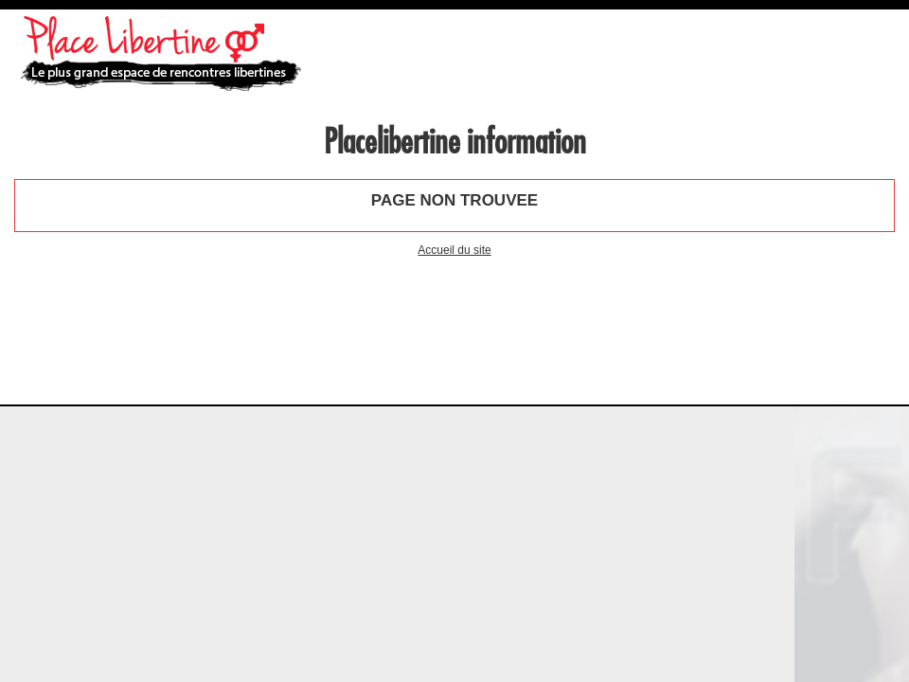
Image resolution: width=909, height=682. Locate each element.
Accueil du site (454, 250)
